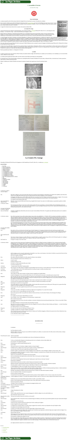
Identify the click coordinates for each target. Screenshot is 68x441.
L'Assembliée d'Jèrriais (6, 427)
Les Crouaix (4, 430)
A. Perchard (33, 30)
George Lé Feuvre (31, 23)
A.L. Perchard (45, 162)
